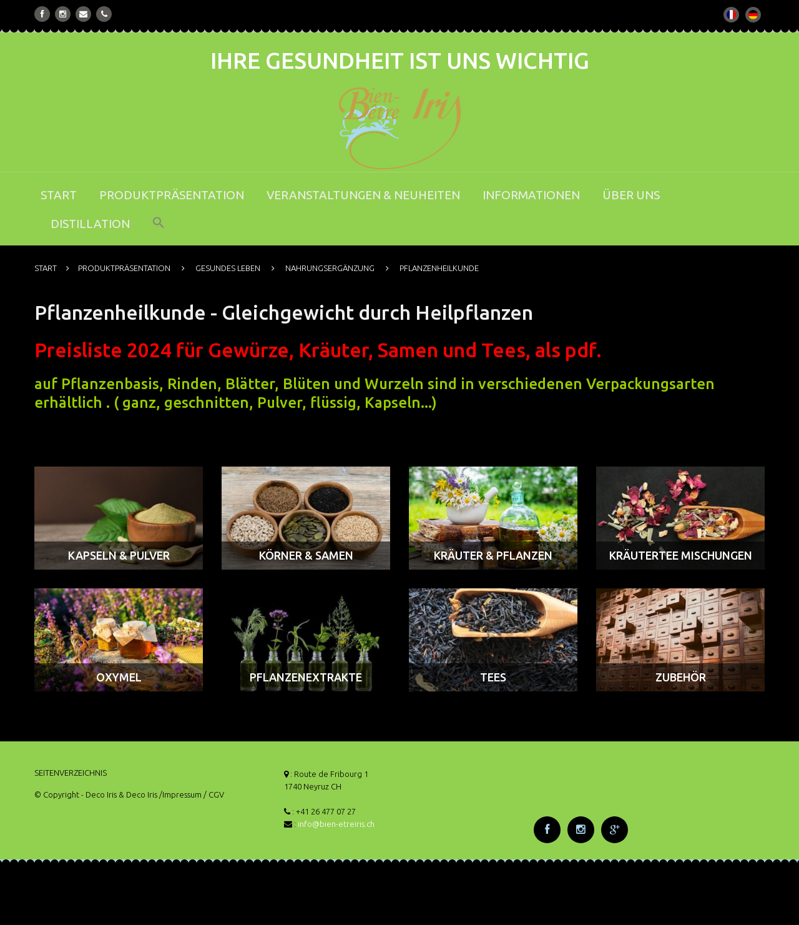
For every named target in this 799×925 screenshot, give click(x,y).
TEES (493, 677)
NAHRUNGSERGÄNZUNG (330, 268)
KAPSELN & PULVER (119, 555)
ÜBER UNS (631, 195)
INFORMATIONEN (531, 195)
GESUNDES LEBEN (227, 268)
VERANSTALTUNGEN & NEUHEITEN (363, 195)
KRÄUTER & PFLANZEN (493, 555)
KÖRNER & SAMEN (306, 555)
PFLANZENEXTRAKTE (306, 677)
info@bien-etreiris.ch (336, 823)
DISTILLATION (90, 223)
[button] (158, 230)
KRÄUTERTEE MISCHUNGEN (680, 555)
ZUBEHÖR (680, 677)
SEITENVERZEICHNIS (70, 772)
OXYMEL (119, 677)
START (59, 195)
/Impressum (180, 794)
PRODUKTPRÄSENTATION (171, 195)
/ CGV (213, 794)
